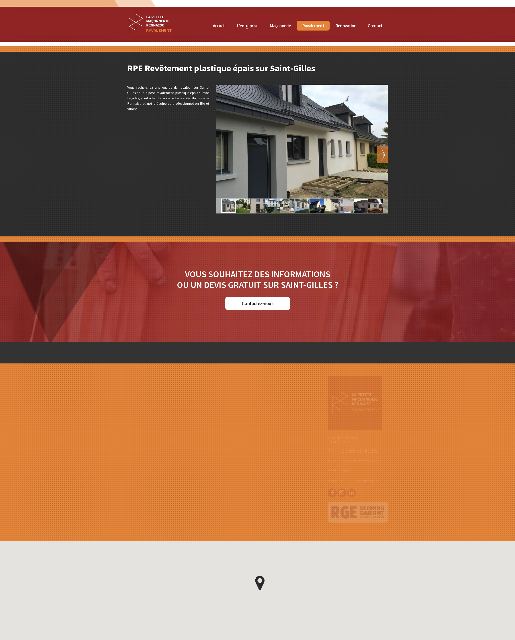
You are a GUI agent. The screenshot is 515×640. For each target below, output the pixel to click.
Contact (375, 25)
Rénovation (346, 25)
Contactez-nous (257, 303)
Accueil (219, 25)
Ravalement (313, 25)
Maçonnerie (280, 25)
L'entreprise (248, 25)
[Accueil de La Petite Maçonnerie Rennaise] (149, 15)
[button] (394, 154)
